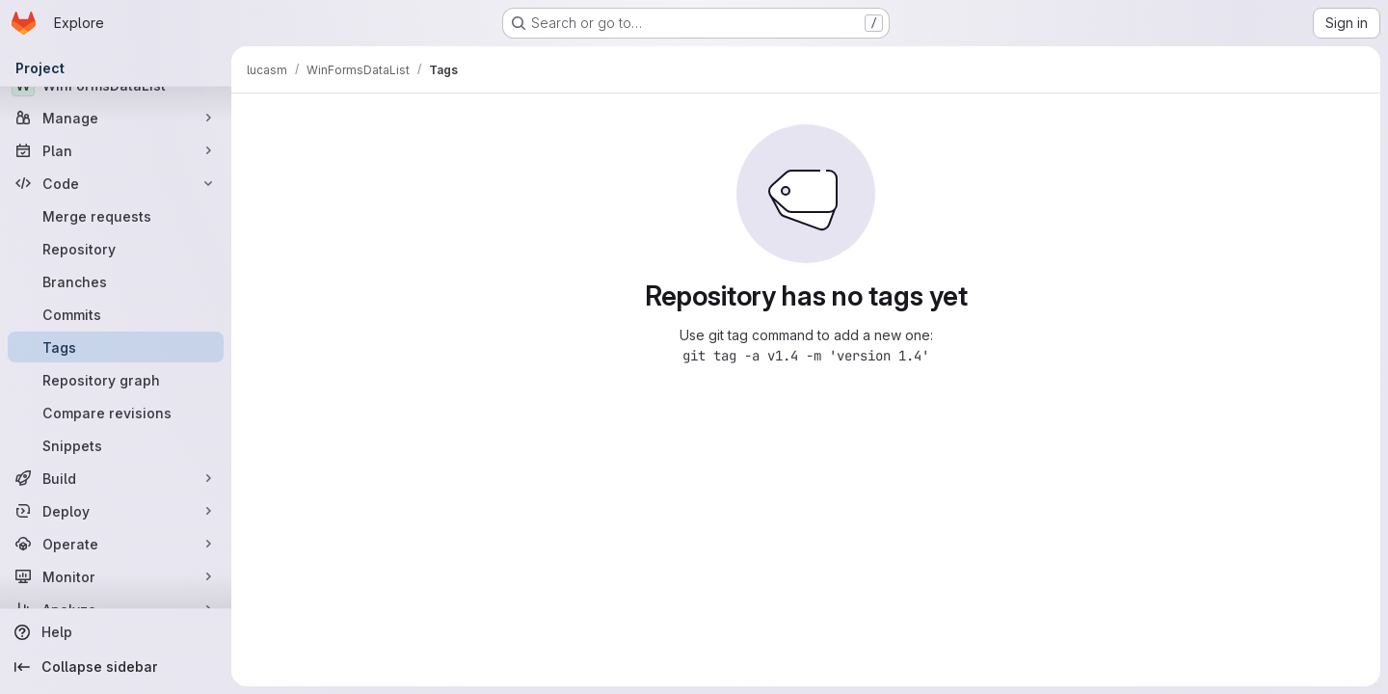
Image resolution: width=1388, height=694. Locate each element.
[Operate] (116, 543)
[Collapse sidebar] (116, 667)
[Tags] (116, 347)
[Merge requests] (116, 215)
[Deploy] (116, 510)
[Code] (116, 183)
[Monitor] (116, 576)
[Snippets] (116, 445)
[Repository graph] (116, 379)
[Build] (116, 478)
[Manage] (116, 117)
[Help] (116, 632)
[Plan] (116, 150)
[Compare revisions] (116, 412)
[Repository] (116, 248)
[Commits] (116, 314)
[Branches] (116, 281)
